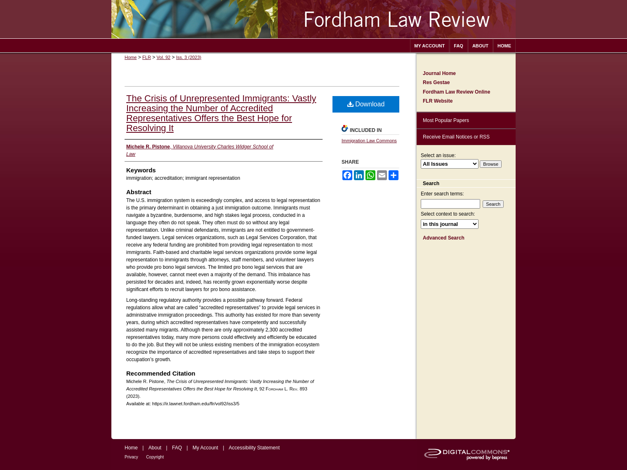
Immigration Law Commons (369, 140)
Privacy (131, 457)
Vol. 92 (164, 57)
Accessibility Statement (254, 448)
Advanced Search (443, 238)
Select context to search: (448, 214)
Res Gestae (436, 82)
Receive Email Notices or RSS (456, 137)
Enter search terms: (442, 194)
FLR (146, 57)
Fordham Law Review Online (456, 92)
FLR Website (438, 101)
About (154, 448)
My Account (205, 448)
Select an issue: (438, 155)
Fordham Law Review (313, 19)
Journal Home (439, 73)
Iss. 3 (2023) (188, 57)
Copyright (155, 457)
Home (131, 57)
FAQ (177, 448)
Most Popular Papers (446, 120)
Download (366, 104)
